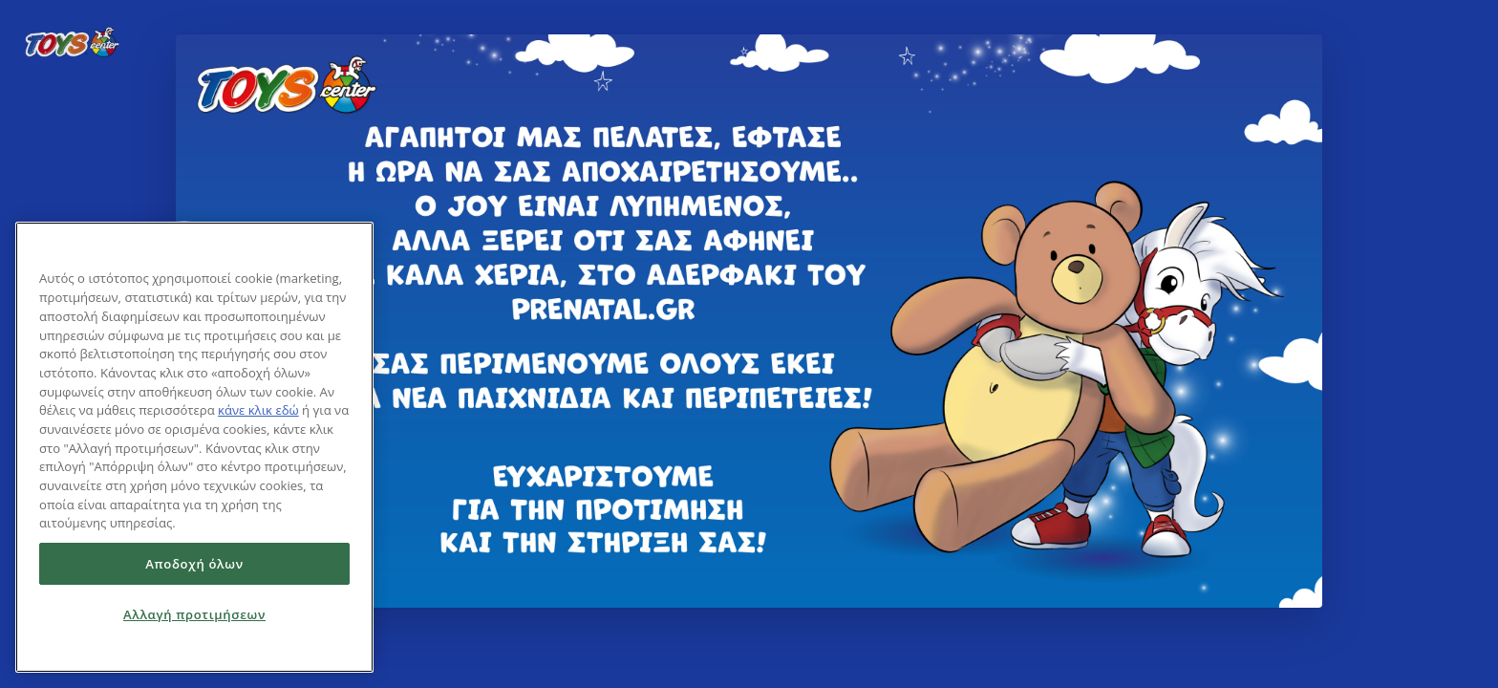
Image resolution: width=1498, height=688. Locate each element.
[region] (194, 447)
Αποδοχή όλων (194, 563)
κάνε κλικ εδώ (258, 410)
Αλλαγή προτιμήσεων (194, 614)
